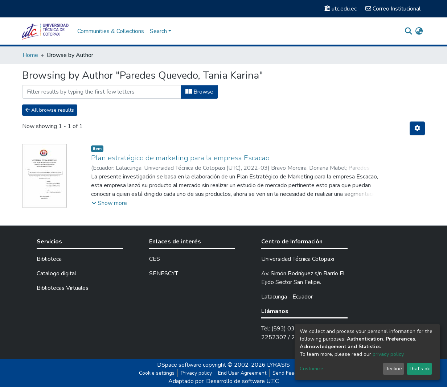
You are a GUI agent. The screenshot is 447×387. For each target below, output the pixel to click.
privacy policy (388, 354)
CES (154, 259)
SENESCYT (163, 273)
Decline (393, 368)
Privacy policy (196, 373)
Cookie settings (157, 373)
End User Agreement (242, 373)
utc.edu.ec (340, 9)
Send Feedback (290, 373)
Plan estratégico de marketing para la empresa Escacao (180, 158)
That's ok (419, 368)
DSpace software (179, 365)
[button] (419, 31)
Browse (199, 92)
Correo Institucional (393, 9)
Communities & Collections (110, 31)
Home (30, 55)
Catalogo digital (56, 273)
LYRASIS (278, 365)
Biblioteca (49, 259)
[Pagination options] (417, 128)
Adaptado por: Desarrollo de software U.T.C (223, 381)
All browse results (49, 110)
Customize (311, 368)
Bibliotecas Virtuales (63, 288)
